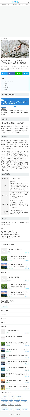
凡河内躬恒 (4, 407)
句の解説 (5, 85)
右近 (12, 409)
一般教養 (3, 314)
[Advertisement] (15, 21)
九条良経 (20, 399)
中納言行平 (12, 399)
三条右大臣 (4, 396)
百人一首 (3, 322)
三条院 (11, 396)
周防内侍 (18, 409)
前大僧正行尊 (13, 407)
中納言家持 (4, 399)
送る (19, 73)
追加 (26, 73)
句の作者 (5, 83)
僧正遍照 (4, 404)
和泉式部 (25, 409)
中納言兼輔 (18, 396)
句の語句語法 (6, 87)
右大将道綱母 (5, 409)
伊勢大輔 (17, 401)
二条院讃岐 (4, 401)
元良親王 (11, 404)
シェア (4, 73)
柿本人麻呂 (5, 306)
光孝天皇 (18, 404)
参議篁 (20, 407)
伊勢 (11, 401)
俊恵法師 (24, 401)
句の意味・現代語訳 (8, 81)
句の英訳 (5, 89)
